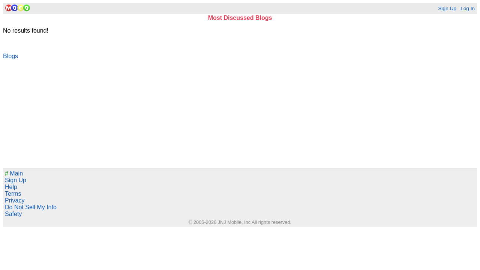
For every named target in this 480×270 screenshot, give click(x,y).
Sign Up (447, 8)
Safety (13, 214)
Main (14, 173)
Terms (13, 193)
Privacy (14, 200)
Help (11, 187)
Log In (467, 8)
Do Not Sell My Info (31, 207)
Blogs (10, 56)
